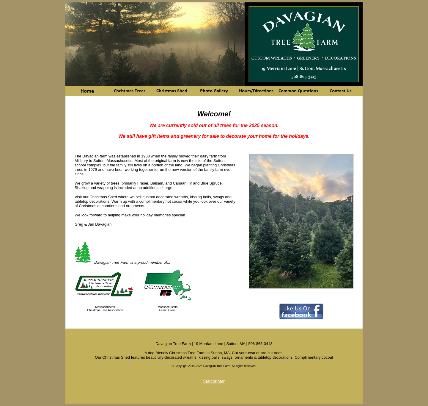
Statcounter (214, 381)
